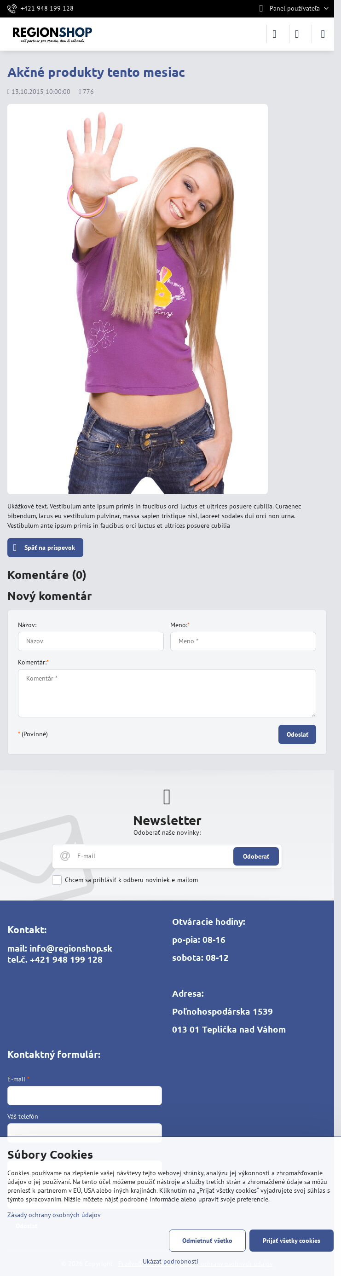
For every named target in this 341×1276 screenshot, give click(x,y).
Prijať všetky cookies (291, 1240)
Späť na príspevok (44, 548)
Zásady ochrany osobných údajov (54, 1215)
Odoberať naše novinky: (167, 832)
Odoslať (297, 734)
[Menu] (323, 34)
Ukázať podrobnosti (170, 1261)
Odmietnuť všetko (207, 1240)
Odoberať (256, 856)
